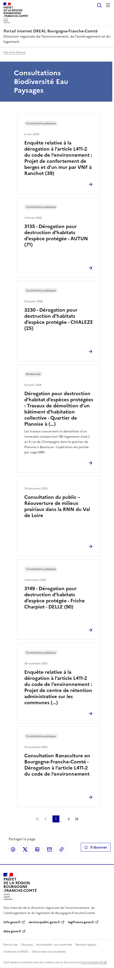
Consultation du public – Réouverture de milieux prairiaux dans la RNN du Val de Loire (57, 506)
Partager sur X (25, 849)
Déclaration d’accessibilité (48, 952)
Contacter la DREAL (16, 952)
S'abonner (95, 847)
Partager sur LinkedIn (37, 849)
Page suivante (68, 818)
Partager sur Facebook (13, 849)
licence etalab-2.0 (92, 962)
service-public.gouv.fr (44, 922)
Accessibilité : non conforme (54, 945)
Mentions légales (86, 945)
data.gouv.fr (12, 931)
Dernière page (76, 818)
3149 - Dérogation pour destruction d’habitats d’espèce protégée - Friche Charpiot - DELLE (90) (54, 597)
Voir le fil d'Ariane (14, 52)
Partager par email (49, 849)
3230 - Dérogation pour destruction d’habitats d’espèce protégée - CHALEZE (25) (58, 319)
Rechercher (99, 5)
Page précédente (45, 818)
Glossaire (27, 945)
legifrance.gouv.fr (81, 922)
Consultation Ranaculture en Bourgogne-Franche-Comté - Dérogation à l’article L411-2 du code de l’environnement (57, 765)
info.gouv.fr (12, 922)
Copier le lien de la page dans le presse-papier (61, 849)
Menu (108, 5)
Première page (37, 818)
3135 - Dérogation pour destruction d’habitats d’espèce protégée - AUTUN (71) (56, 235)
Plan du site (10, 945)
